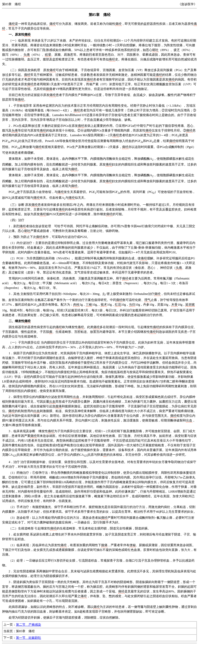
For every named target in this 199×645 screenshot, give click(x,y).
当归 (132, 304)
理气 (147, 300)
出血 (76, 397)
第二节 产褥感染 (28, 624)
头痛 (27, 54)
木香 (174, 304)
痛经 (12, 24)
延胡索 (190, 304)
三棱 (89, 304)
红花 (118, 304)
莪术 (104, 304)
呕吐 (155, 50)
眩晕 (48, 54)
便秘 (132, 545)
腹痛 (49, 89)
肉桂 (76, 304)
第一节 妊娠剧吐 (28, 638)
